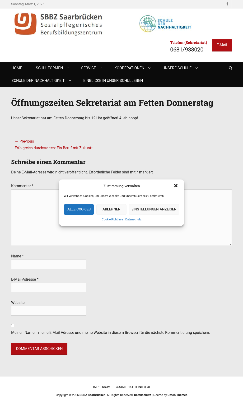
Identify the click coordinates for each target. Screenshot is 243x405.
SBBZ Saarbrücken (92, 395)
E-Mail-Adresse (24, 279)
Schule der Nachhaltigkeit (38, 80)
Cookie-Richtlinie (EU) (133, 387)
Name (17, 256)
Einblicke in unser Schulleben (113, 80)
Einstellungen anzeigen (154, 209)
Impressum (101, 387)
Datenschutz (133, 219)
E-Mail (222, 45)
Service (88, 68)
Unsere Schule (177, 68)
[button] (176, 186)
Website (17, 302)
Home (16, 68)
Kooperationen (129, 68)
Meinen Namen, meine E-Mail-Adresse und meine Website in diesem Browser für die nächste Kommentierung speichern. (110, 332)
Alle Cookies (79, 209)
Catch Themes (177, 395)
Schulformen (49, 68)
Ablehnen (112, 209)
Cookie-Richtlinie (112, 219)
